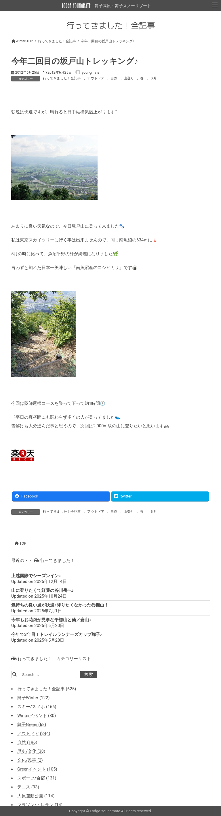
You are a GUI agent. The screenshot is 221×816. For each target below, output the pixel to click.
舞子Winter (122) (33, 697)
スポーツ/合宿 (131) (36, 778)
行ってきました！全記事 (62, 78)
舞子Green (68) (31, 724)
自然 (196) (27, 742)
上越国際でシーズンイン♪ (36, 575)
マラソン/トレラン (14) (39, 804)
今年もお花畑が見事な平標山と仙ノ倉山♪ (51, 619)
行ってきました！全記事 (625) (46, 688)
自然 (113, 78)
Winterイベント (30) (36, 715)
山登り (129, 78)
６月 (153, 78)
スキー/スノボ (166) (36, 706)
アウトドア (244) (33, 733)
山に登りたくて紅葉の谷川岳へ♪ (42, 590)
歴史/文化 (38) (31, 751)
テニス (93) (28, 787)
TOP (20, 544)
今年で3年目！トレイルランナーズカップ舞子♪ (56, 634)
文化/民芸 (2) (30, 760)
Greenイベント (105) (37, 769)
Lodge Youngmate (105, 811)
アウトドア (95, 78)
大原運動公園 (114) (35, 795)
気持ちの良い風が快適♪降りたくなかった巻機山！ (59, 605)
